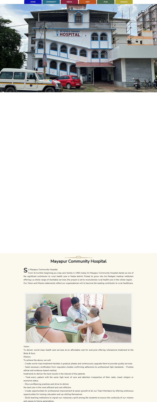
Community (51, 2)
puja (106, 2)
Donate (123, 2)
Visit (87, 2)
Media (69, 2)
